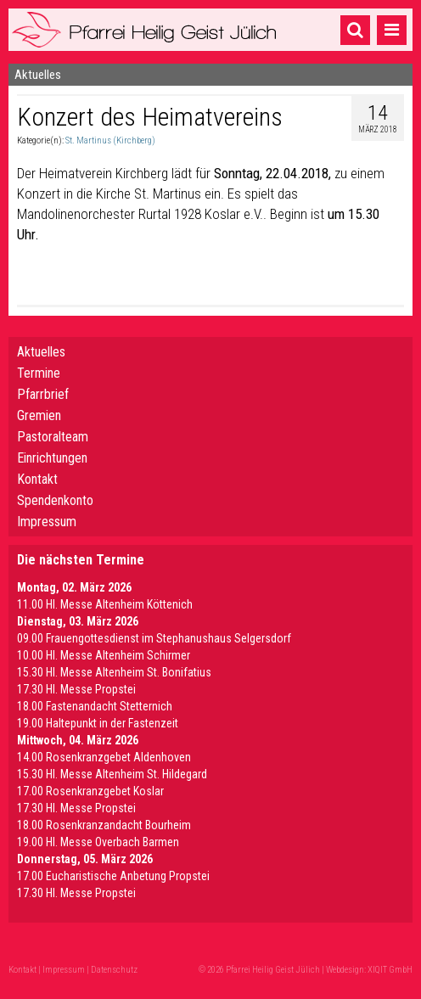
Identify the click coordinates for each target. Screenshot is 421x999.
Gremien (39, 415)
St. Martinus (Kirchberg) (110, 140)
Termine (38, 373)
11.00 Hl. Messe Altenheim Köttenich (105, 604)
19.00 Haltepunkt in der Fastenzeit (97, 723)
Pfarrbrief (43, 394)
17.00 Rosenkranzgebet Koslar (90, 791)
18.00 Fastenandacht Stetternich (94, 706)
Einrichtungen (52, 458)
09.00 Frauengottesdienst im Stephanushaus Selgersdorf (154, 638)
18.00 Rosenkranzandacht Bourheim (104, 825)
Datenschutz (114, 969)
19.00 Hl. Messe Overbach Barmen (98, 842)
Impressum (46, 522)
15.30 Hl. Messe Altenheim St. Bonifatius (114, 672)
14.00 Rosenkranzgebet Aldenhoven (104, 757)
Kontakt (37, 479)
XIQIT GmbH (390, 969)
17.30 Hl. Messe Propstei (76, 689)
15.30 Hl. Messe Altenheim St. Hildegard (112, 774)
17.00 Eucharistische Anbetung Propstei (113, 876)
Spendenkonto (55, 500)
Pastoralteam (52, 437)
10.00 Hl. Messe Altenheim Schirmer (103, 655)
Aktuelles (41, 352)
